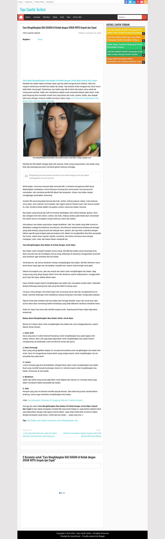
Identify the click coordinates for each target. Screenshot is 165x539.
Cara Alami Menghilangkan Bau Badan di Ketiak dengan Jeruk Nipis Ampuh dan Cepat (60, 81)
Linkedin (134, 2)
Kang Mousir (75, 536)
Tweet (40, 39)
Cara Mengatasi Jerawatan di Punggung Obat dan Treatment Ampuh (55, 400)
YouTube (142, 2)
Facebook (126, 2)
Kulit (62, 17)
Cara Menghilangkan (65, 420)
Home (21, 17)
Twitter (130, 2)
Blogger (102, 536)
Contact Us (28, 2)
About (20, 2)
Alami (27, 17)
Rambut (46, 17)
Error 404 (77, 17)
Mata (55, 17)
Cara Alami (51, 420)
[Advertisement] (62, 61)
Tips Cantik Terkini (33, 9)
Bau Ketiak (41, 420)
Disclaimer (49, 2)
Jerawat (36, 17)
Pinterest (138, 2)
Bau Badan (31, 420)
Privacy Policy (39, 2)
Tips (68, 17)
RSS (146, 2)
